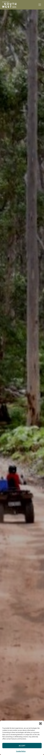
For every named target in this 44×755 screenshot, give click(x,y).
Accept (22, 745)
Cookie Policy (21, 751)
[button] (40, 723)
